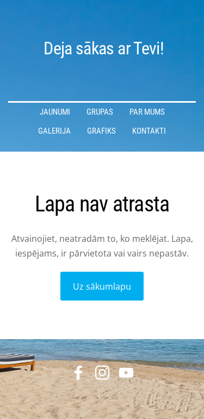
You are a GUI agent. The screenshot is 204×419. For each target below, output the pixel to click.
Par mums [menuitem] (147, 112)
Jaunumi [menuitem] (55, 112)
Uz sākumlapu (102, 286)
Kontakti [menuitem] (149, 131)
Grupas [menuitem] (99, 112)
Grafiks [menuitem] (101, 131)
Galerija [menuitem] (54, 131)
